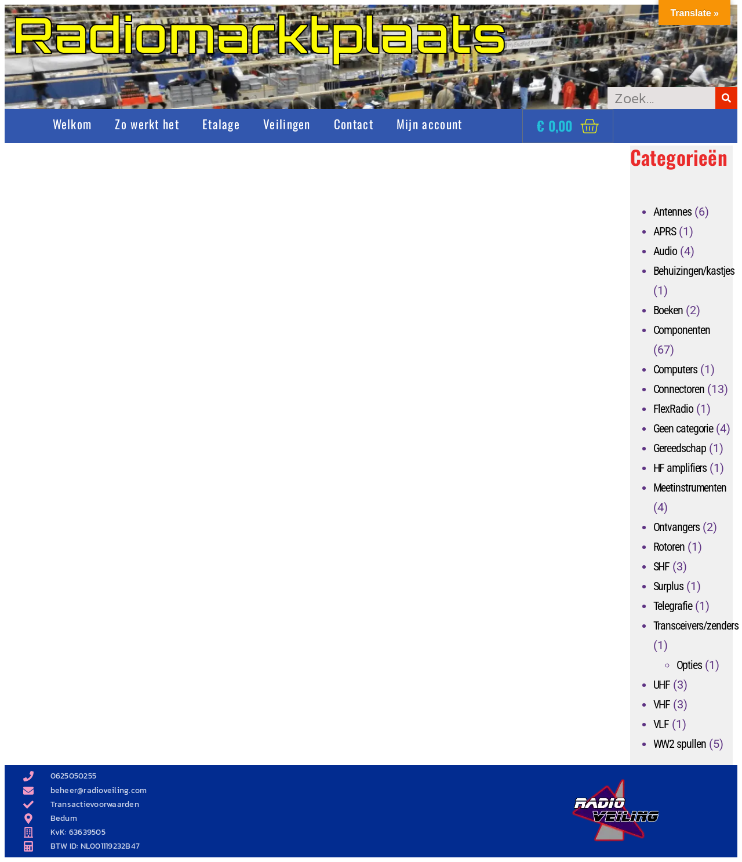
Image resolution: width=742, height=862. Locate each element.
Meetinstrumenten (689, 487)
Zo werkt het (147, 124)
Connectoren (678, 389)
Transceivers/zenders (696, 625)
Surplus (668, 586)
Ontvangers (676, 527)
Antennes (672, 212)
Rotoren (669, 547)
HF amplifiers (680, 468)
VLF (661, 724)
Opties (689, 665)
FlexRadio (673, 409)
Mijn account (430, 124)
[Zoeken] (726, 98)
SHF (661, 566)
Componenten (681, 330)
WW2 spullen (679, 744)
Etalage (221, 124)
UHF (662, 685)
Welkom (72, 124)
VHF (662, 704)
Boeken (668, 310)
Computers (675, 369)
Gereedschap (679, 448)
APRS (664, 231)
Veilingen (287, 124)
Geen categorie (683, 428)
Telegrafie (672, 606)
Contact (353, 124)
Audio (665, 251)
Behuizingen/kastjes (693, 271)
